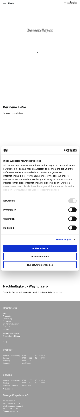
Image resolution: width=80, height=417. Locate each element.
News (5, 313)
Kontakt (6, 329)
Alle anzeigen (8, 389)
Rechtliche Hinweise (11, 333)
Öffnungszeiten (9, 411)
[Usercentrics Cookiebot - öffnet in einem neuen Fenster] (64, 150)
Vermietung (7, 319)
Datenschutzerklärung (11, 336)
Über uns (6, 326)
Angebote (7, 316)
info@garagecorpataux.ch (13, 406)
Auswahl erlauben (40, 256)
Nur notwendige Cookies (40, 264)
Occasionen (7, 321)
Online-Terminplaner (11, 324)
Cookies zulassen (40, 248)
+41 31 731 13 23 (13, 409)
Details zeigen (63, 239)
